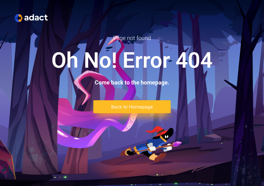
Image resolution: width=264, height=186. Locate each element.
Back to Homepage (132, 107)
